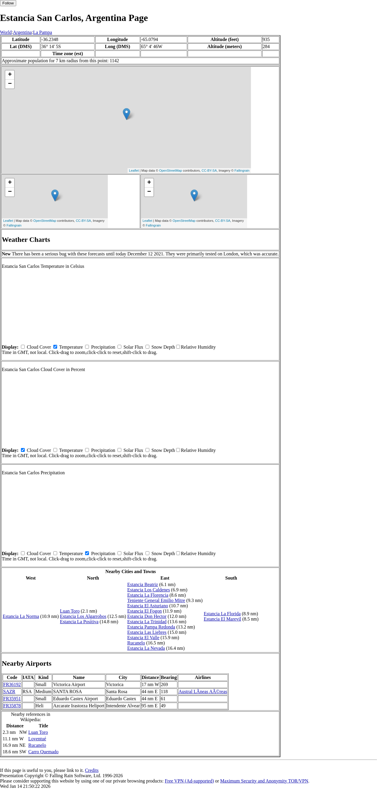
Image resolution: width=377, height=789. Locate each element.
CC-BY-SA (209, 170)
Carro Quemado (43, 751)
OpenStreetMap (170, 170)
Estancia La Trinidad (146, 621)
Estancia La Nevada (146, 648)
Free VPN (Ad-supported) (189, 780)
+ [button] (10, 74)
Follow (8, 3)
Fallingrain (241, 170)
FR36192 (12, 684)
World (6, 32)
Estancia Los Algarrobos (83, 616)
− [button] (10, 84)
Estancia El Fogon (144, 611)
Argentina (22, 32)
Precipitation (103, 347)
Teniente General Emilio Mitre (156, 600)
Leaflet (134, 170)
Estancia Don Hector (146, 616)
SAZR (9, 691)
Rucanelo (136, 642)
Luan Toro (70, 611)
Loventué (37, 738)
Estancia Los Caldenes (148, 589)
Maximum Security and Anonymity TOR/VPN (264, 780)
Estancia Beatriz (142, 584)
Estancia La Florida (222, 613)
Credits (91, 770)
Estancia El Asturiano (147, 605)
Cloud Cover (39, 347)
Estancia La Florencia (147, 595)
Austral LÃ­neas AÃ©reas (202, 691)
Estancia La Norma (21, 616)
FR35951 (12, 698)
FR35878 (12, 705)
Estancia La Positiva (79, 621)
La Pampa (42, 32)
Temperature (71, 347)
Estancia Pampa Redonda (151, 626)
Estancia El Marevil (222, 618)
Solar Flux (133, 347)
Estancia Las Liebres (146, 632)
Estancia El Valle (143, 637)
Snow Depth (163, 347)
